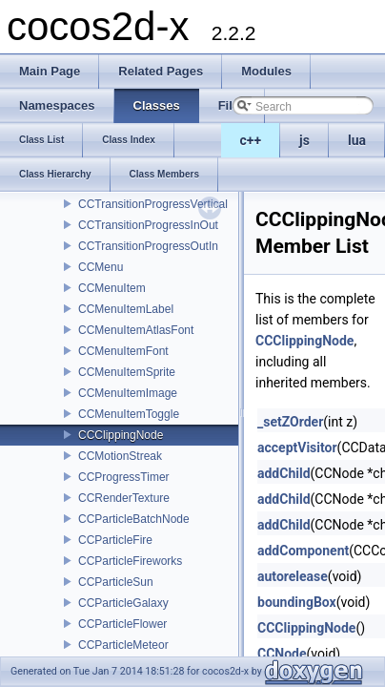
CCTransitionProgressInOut (148, 225)
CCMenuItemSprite (126, 372)
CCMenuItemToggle (128, 414)
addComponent (303, 550)
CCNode (282, 653)
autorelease (292, 576)
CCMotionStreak (120, 456)
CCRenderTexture (124, 498)
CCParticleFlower (122, 624)
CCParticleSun (115, 582)
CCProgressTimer (124, 477)
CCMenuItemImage (127, 393)
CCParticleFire (115, 540)
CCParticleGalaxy (123, 603)
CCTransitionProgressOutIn (148, 246)
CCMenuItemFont (123, 351)
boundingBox (296, 602)
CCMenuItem (112, 288)
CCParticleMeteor (123, 645)
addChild (284, 473)
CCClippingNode (120, 435)
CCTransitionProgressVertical (153, 204)
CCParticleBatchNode (134, 519)
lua (357, 140)
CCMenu (100, 267)
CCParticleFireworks (130, 561)
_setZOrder (290, 421)
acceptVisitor (297, 447)
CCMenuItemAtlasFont (135, 330)
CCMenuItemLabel (125, 309)
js (304, 140)
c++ (251, 140)
